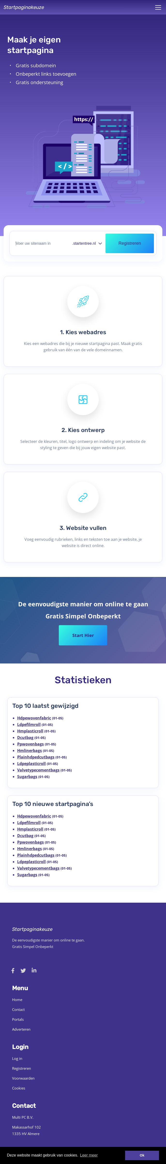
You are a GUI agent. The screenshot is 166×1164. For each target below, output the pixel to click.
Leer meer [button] (89, 1155)
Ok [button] (142, 1155)
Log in (17, 1058)
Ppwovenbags (30, 744)
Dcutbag (25, 737)
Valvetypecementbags (38, 770)
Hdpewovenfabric (34, 718)
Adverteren (21, 1029)
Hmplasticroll (30, 731)
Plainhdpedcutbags (35, 757)
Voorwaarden (23, 1078)
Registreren (21, 1068)
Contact (18, 1009)
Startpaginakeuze (24, 7)
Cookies (18, 1088)
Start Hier (83, 635)
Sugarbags (27, 776)
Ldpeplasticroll (31, 763)
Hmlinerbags (29, 750)
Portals (18, 1019)
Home (17, 999)
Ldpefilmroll (29, 724)
